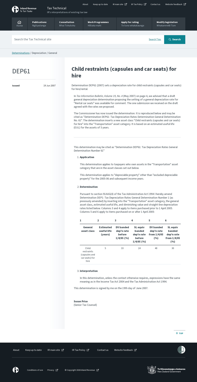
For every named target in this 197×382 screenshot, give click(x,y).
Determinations (21, 53)
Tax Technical (56, 8)
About (85, 4)
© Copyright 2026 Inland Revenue (80, 370)
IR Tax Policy (137, 4)
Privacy (50, 370)
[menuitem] (16, 350)
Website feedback (173, 4)
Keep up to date (100, 4)
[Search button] (174, 39)
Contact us (155, 4)
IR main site (118, 4)
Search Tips (155, 39)
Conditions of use (35, 370)
